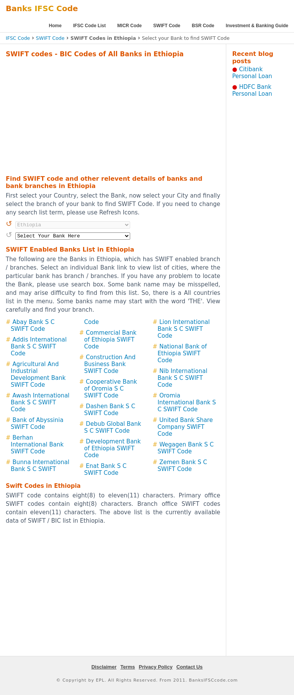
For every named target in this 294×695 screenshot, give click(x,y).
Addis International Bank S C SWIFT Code (39, 346)
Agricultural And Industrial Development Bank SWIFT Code (38, 374)
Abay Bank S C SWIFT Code (32, 325)
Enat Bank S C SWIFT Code (105, 469)
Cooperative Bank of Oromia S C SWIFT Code (110, 388)
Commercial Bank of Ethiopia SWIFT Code (110, 339)
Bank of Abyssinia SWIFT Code (37, 423)
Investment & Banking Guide (257, 25)
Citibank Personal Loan (252, 73)
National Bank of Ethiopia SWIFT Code (182, 353)
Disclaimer (104, 667)
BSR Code (203, 25)
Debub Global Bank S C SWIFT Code (112, 427)
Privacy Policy (156, 667)
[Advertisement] (102, 115)
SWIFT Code (166, 25)
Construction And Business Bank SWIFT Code (110, 364)
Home (55, 25)
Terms (127, 667)
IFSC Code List (89, 25)
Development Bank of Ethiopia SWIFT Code (112, 448)
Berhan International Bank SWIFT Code (37, 444)
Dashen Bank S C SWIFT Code (109, 410)
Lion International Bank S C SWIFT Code (184, 329)
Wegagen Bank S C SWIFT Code (186, 448)
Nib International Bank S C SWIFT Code (182, 378)
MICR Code (129, 25)
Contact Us (189, 667)
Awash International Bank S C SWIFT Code (40, 402)
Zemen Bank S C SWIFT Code (182, 466)
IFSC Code (18, 38)
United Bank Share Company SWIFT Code (185, 427)
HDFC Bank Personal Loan (252, 90)
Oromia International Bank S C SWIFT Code (187, 402)
